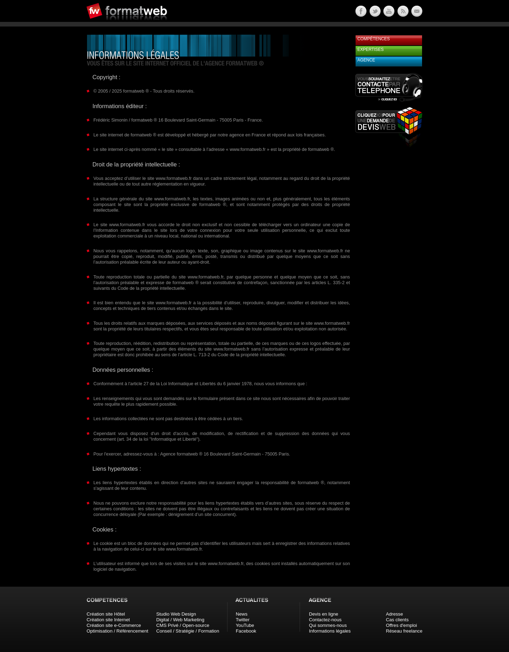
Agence (366, 60)
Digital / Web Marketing (180, 619)
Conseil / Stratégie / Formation (187, 631)
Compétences (373, 38)
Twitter (243, 619)
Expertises (370, 49)
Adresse (394, 614)
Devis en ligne (323, 614)
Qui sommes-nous (328, 625)
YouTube (245, 625)
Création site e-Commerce (114, 625)
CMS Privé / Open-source (182, 625)
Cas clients (397, 619)
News (241, 614)
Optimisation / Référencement (117, 631)
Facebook (246, 631)
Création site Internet (108, 619)
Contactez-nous (325, 619)
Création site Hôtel (106, 614)
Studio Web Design (176, 614)
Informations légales (330, 631)
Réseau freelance (404, 631)
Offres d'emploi (401, 625)
